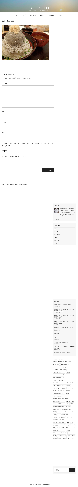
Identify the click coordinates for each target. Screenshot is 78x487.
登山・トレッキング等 (70, 427)
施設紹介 (63, 417)
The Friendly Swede (57, 367)
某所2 (72, 422)
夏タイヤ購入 (57, 333)
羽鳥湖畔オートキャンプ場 (59, 430)
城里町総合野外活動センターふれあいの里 (62, 406)
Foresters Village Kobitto (58, 359)
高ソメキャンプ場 (71, 438)
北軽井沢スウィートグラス (59, 401)
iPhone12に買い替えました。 (61, 342)
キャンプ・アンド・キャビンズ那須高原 (61, 385)
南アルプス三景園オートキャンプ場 (60, 403)
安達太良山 (60, 411)
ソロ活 (55, 337)
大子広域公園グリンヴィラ (66, 409)
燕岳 (54, 427)
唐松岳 (71, 403)
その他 (60, 15)
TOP (16, 15)
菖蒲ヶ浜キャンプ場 (57, 433)
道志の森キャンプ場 (62, 435)
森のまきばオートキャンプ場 (59, 425)
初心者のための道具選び (58, 398)
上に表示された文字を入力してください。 (15, 156)
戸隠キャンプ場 (56, 417)
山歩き (42, 15)
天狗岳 (54, 411)
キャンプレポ (70, 382)
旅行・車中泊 (33, 15)
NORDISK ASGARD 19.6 (58, 361)
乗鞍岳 (67, 393)
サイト (4, 132)
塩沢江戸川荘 (56, 409)
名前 (3, 111)
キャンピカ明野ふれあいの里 (59, 380)
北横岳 (66, 398)
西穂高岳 (65, 433)
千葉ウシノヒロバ (70, 401)
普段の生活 (61, 419)
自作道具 (68, 430)
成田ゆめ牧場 (65, 414)
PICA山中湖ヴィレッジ (66, 364)
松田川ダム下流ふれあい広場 (59, 422)
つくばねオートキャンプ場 (59, 372)
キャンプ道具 (51, 15)
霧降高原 (55, 438)
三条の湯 (68, 390)
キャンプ (23, 15)
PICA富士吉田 (68, 361)
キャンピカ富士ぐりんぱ (58, 377)
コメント (4, 83)
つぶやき (68, 372)
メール (4, 122)
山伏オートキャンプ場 (68, 411)
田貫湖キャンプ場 (60, 427)
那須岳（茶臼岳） (71, 435)
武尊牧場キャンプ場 (71, 425)
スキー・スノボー (71, 388)
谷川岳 (70, 433)
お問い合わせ (57, 219)
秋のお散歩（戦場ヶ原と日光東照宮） (63, 352)
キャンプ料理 (56, 388)
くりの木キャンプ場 (57, 369)
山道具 (59, 414)
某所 (68, 422)
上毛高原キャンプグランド (59, 393)
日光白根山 (55, 419)
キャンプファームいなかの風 (59, 382)
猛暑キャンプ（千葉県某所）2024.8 (63, 304)
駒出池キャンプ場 (62, 438)
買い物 (54, 435)
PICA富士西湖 (56, 364)
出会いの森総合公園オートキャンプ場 (61, 396)
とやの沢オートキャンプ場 (59, 374)
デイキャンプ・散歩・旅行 (59, 390)
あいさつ (65, 367)
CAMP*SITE (39, 8)
